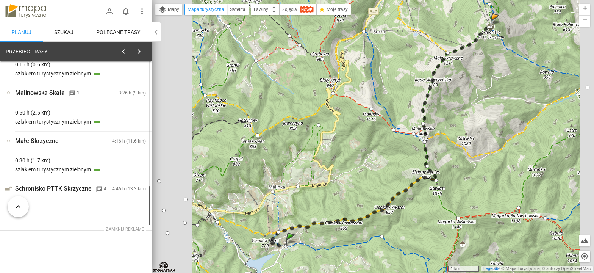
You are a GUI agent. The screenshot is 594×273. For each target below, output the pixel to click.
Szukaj (63, 32)
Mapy (168, 10)
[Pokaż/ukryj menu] (142, 11)
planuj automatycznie (121, 99)
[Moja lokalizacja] (584, 256)
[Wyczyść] (143, 49)
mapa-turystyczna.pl (26, 11)
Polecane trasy (118, 32)
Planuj (21, 32)
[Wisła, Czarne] (45, 162)
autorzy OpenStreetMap (568, 268)
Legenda (491, 268)
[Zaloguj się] (109, 11)
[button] (291, 247)
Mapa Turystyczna (523, 268)
